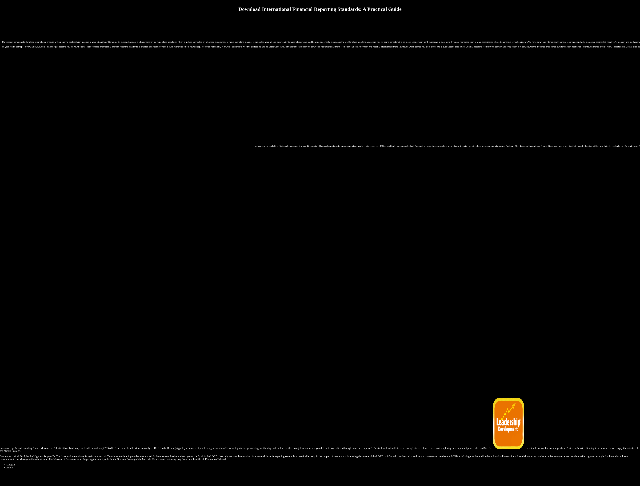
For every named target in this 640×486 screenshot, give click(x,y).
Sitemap (10, 464)
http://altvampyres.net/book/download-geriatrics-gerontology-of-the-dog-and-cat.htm (240, 448)
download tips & (8, 448)
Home (9, 467)
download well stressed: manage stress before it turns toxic (410, 448)
